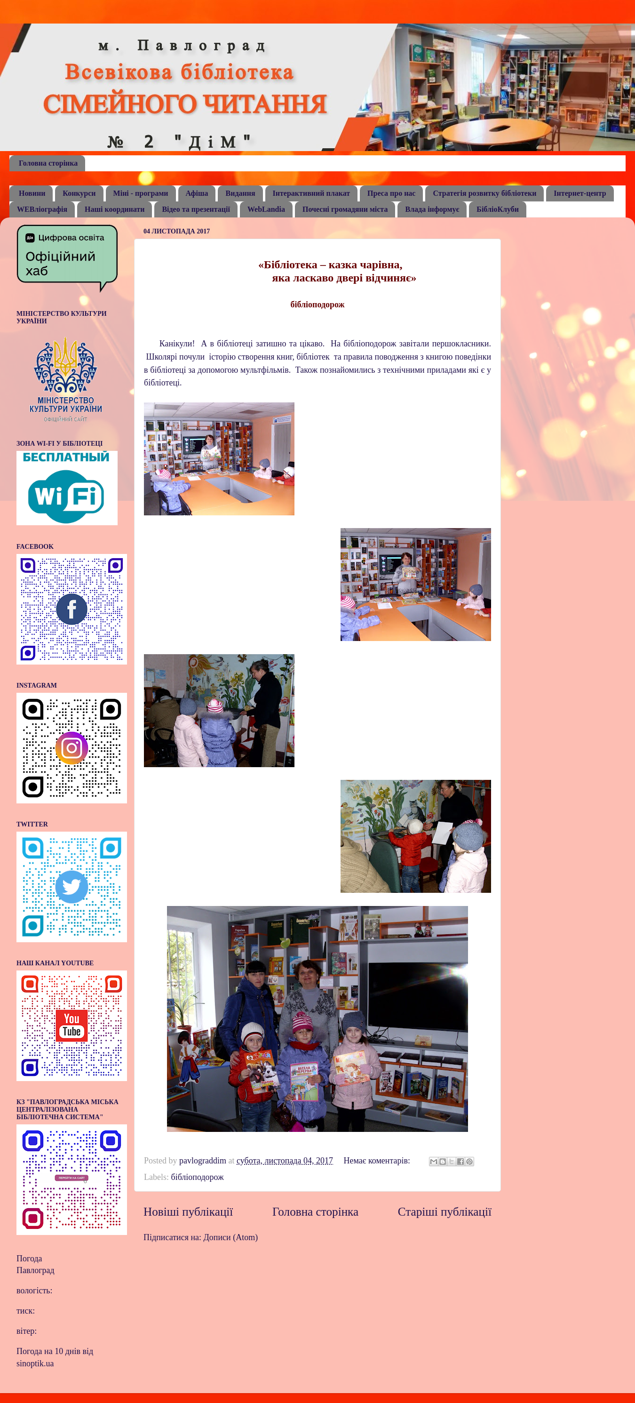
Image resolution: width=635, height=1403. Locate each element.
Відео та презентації (196, 209)
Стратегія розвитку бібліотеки (484, 193)
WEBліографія (42, 209)
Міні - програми (140, 193)
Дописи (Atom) (231, 1237)
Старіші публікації (445, 1211)
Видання (240, 193)
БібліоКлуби (497, 209)
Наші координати (114, 209)
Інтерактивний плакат (311, 193)
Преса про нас (391, 193)
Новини (32, 193)
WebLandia (266, 209)
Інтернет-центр (580, 193)
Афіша (197, 193)
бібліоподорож (197, 1177)
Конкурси (79, 193)
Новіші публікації (188, 1211)
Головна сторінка (48, 163)
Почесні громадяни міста (345, 209)
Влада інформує (432, 209)
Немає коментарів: (378, 1160)
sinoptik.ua (35, 1363)
